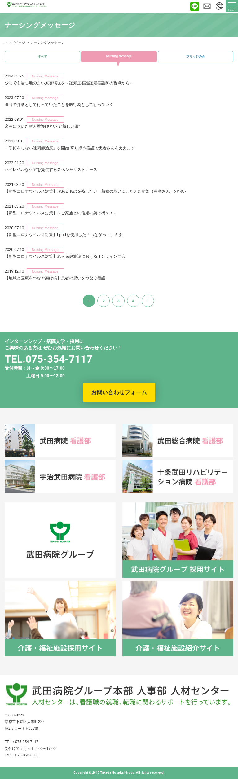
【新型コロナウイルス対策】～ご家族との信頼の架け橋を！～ (61, 213)
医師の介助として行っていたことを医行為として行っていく (59, 104)
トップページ (15, 42)
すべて (42, 56)
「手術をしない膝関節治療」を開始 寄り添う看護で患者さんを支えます (70, 148)
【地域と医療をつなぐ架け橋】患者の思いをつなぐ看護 (55, 278)
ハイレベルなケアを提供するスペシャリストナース (51, 169)
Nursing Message (119, 56)
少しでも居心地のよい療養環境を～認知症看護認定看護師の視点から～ (69, 83)
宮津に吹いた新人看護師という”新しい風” (42, 126)
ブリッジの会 (195, 56)
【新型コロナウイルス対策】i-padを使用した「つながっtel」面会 (64, 234)
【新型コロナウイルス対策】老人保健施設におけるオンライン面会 (65, 256)
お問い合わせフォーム (119, 392)
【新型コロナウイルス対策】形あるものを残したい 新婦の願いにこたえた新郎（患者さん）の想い (95, 191)
